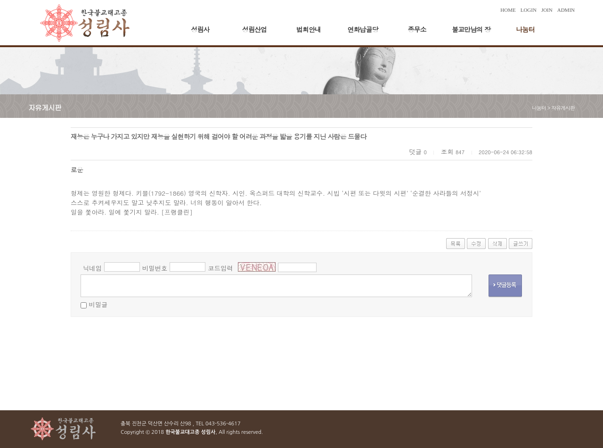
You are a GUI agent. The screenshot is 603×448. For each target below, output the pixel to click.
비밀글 (98, 304)
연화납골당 (363, 29)
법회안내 (308, 29)
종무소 (417, 29)
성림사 (200, 29)
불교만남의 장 (471, 29)
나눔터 (525, 29)
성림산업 (254, 29)
